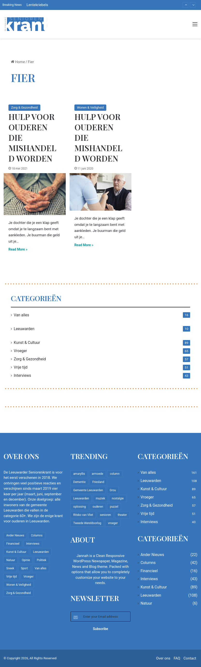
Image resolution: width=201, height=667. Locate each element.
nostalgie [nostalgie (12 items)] (118, 498)
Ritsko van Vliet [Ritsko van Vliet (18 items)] (83, 515)
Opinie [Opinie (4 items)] (26, 560)
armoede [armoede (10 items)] (97, 473)
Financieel (149, 571)
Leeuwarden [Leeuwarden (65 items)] (81, 498)
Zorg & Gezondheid (24, 107)
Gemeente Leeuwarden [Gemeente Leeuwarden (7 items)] (88, 490)
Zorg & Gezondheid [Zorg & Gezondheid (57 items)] (18, 593)
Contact (190, 658)
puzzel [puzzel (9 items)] (114, 506)
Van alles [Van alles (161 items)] (40, 568)
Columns (148, 562)
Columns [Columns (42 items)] (37, 535)
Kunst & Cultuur (27, 342)
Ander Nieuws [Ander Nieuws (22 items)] (15, 535)
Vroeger (20, 350)
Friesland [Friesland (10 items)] (98, 482)
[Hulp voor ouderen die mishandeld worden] (35, 194)
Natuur (146, 603)
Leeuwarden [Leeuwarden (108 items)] (41, 552)
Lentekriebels (37, 5)
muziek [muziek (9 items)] (100, 498)
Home (18, 62)
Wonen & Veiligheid (90, 107)
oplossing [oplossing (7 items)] (79, 506)
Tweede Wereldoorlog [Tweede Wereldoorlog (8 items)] (87, 523)
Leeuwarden (24, 328)
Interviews (22, 375)
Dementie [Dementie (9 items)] (79, 482)
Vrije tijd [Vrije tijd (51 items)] (11, 576)
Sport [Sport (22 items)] (24, 568)
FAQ (177, 658)
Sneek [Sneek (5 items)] (10, 568)
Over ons (163, 658)
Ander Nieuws (152, 554)
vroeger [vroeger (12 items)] (113, 523)
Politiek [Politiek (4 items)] (41, 560)
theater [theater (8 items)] (122, 515)
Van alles (21, 315)
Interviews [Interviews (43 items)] (32, 543)
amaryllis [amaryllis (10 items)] (79, 473)
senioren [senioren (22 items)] (105, 515)
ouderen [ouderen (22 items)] (98, 506)
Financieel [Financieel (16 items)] (12, 543)
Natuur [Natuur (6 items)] (10, 560)
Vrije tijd (21, 367)
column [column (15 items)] (115, 473)
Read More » (18, 249)
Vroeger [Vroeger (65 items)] (28, 576)
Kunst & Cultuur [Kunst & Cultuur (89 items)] (16, 552)
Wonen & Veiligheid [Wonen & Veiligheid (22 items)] (18, 584)
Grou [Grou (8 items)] (113, 490)
